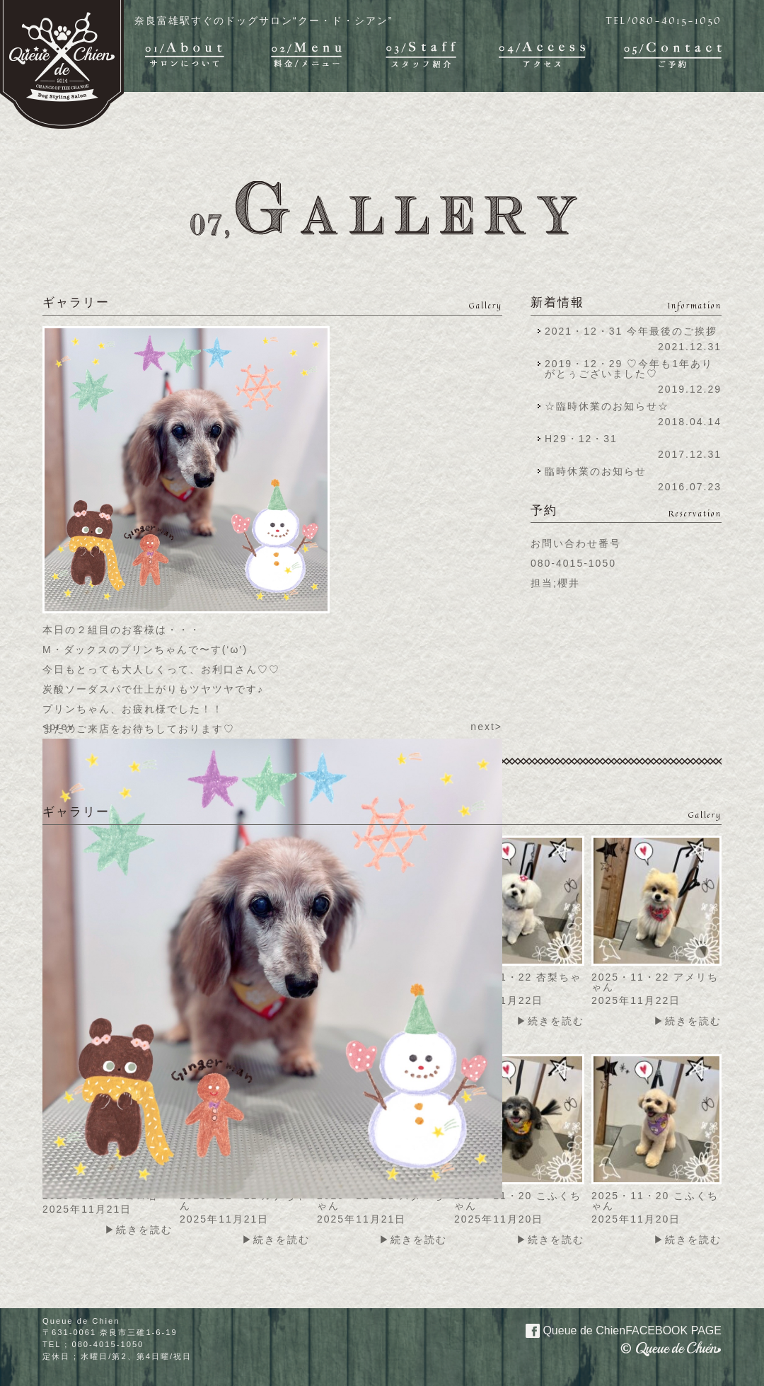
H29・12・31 (585, 438)
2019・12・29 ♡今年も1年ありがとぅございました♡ (629, 368)
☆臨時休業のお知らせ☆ (607, 406)
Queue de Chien (615, 1329)
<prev (58, 726)
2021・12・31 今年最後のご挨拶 (631, 331)
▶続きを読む (550, 1021)
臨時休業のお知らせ (596, 471)
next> (486, 726)
